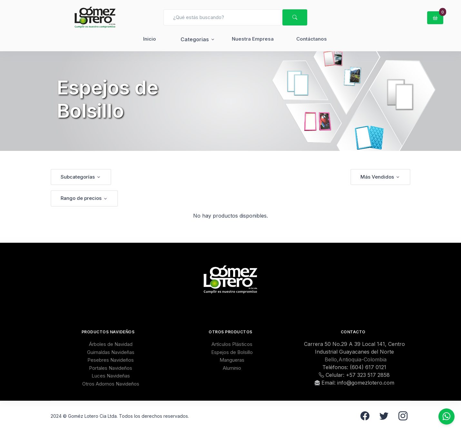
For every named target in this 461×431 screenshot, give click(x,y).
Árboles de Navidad (110, 344)
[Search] (222, 17)
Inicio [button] (149, 39)
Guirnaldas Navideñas (110, 352)
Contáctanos (311, 39)
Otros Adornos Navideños (110, 384)
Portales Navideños (110, 368)
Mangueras (232, 360)
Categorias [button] (195, 39)
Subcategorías (78, 177)
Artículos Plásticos (231, 344)
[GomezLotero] (95, 17)
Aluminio (232, 368)
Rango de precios (81, 198)
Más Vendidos (377, 177)
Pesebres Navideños (110, 360)
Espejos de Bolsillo (232, 352)
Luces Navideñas (111, 376)
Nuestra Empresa (253, 39)
